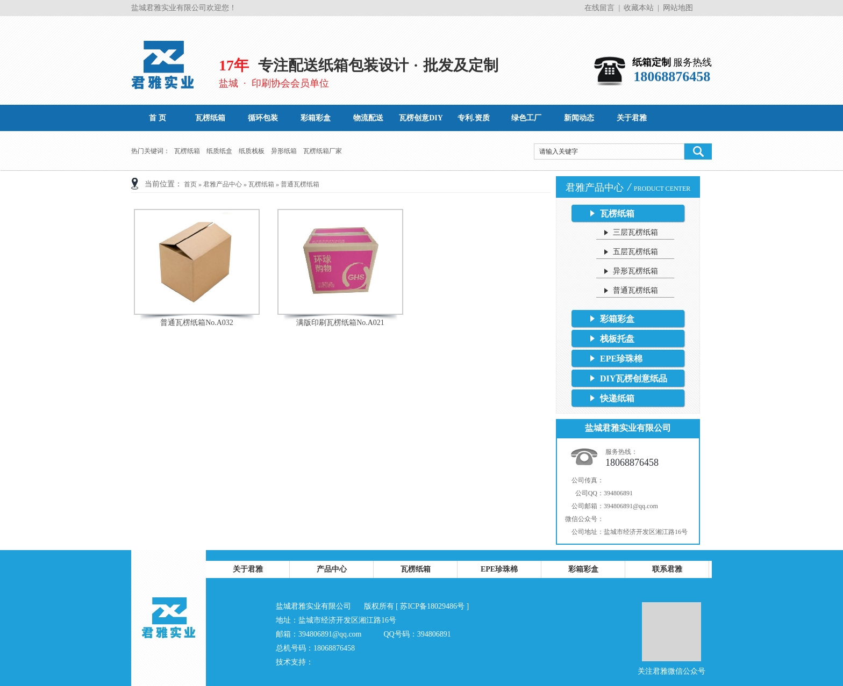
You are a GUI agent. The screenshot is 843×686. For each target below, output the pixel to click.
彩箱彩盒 (617, 318)
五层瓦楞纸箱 (635, 252)
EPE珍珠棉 (621, 358)
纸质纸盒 (219, 151)
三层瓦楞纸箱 (635, 232)
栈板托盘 (617, 338)
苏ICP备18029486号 (432, 606)
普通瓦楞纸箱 (300, 184)
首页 (190, 184)
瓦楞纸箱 (187, 151)
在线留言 (599, 8)
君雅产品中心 (222, 184)
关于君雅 (248, 569)
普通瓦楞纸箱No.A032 (196, 323)
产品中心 (332, 569)
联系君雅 (667, 569)
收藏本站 (639, 8)
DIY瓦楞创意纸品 (633, 378)
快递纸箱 (617, 398)
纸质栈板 (252, 151)
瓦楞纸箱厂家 (322, 151)
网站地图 (678, 8)
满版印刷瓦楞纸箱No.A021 (340, 323)
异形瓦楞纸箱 (635, 271)
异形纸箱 (284, 151)
